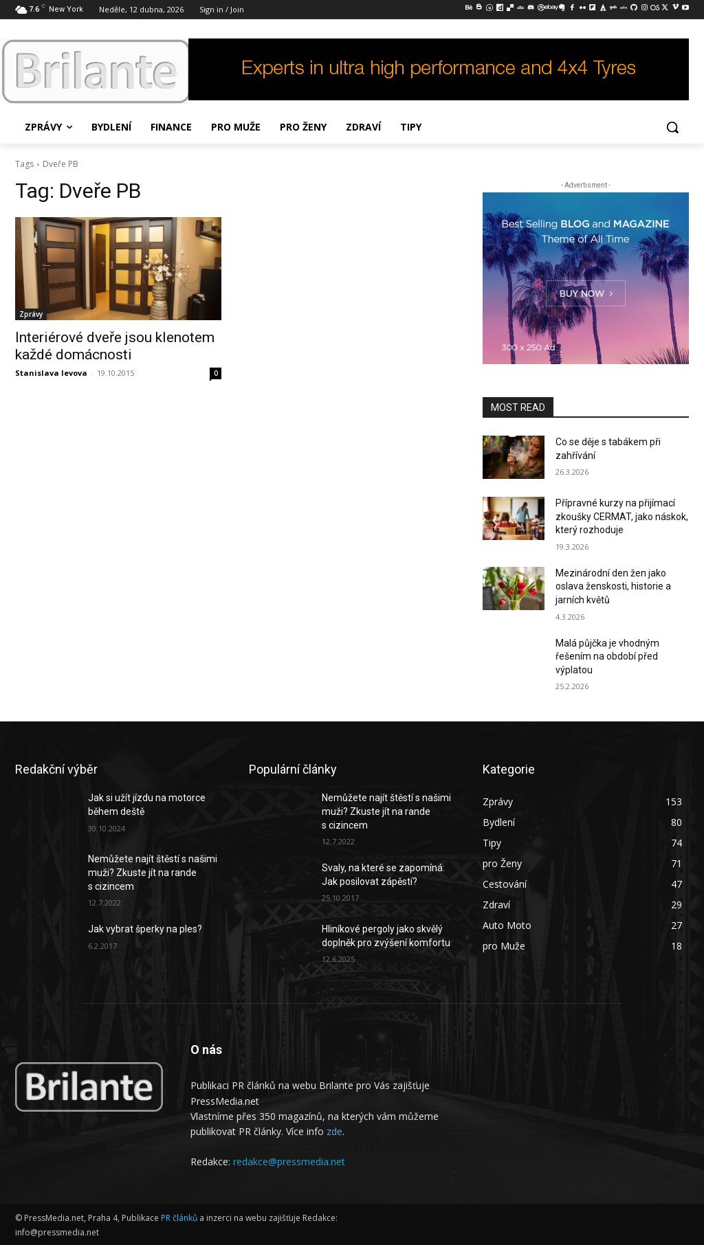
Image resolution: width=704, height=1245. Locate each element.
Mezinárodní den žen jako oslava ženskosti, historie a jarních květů (613, 586)
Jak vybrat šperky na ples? (145, 928)
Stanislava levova (51, 373)
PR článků (179, 1218)
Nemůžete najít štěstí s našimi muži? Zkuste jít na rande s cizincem (152, 872)
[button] (672, 127)
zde (334, 1131)
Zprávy (31, 314)
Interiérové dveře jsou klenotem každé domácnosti (114, 346)
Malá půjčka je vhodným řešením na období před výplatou (607, 656)
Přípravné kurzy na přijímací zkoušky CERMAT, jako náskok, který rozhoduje (622, 516)
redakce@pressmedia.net (289, 1161)
